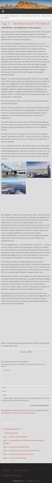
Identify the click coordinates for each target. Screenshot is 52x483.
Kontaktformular (22, 470)
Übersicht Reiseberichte (11, 16)
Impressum (6, 470)
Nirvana (27, 481)
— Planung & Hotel (10, 433)
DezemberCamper (12, 3)
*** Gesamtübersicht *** (12, 429)
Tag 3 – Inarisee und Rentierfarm (16, 447)
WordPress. (35, 481)
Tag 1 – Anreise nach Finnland (15, 437)
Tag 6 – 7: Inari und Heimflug (14, 458)
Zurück (23, 352)
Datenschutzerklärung (12, 475)
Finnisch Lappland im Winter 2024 (30, 16)
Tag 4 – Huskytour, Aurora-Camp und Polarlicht (21, 450)
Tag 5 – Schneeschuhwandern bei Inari (18, 454)
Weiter (29, 352)
